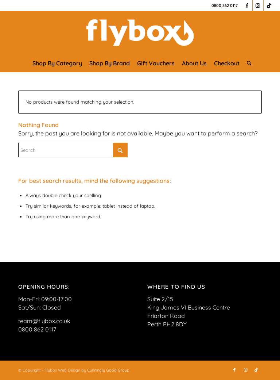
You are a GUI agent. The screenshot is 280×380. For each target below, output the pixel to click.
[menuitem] (57, 63)
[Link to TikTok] (269, 5)
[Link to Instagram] (258, 5)
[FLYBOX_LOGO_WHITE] (140, 32)
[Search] (247, 63)
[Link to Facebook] (247, 5)
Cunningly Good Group (108, 370)
